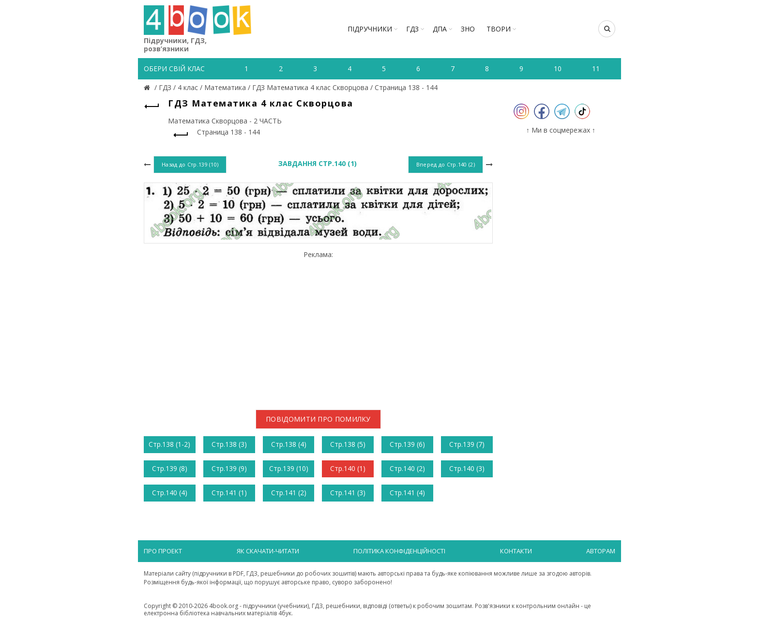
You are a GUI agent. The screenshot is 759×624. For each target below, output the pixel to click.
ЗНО (468, 28)
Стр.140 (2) (407, 468)
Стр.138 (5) (347, 444)
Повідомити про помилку (318, 419)
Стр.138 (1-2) (169, 444)
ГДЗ (412, 28)
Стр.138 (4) (288, 444)
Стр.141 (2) (288, 492)
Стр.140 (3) (467, 468)
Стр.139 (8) (169, 468)
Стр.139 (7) (467, 444)
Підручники (370, 28)
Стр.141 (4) (407, 492)
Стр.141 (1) (229, 492)
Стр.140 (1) (347, 468)
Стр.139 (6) (407, 444)
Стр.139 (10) (288, 468)
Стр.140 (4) (169, 492)
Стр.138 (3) (229, 444)
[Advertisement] (318, 326)
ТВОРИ (498, 28)
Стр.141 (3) (347, 492)
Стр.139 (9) (229, 468)
